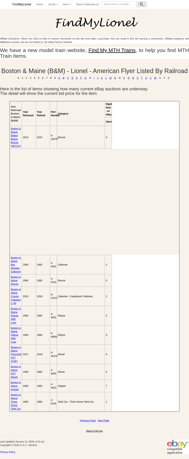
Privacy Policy (7, 452)
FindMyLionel (22, 4)
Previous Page (88, 420)
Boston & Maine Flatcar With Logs (16, 315)
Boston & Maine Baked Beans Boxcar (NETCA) (16, 137)
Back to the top (94, 431)
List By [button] (53, 4)
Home (39, 4)
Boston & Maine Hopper (16, 386)
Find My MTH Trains (112, 50)
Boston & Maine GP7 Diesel (16, 371)
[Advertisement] (30, 202)
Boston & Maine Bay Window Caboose (16, 264)
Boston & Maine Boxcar (16, 280)
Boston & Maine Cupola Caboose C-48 (16, 296)
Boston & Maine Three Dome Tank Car (16, 401)
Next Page (103, 420)
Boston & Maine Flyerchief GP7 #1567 (16, 354)
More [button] (67, 4)
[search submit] (142, 4)
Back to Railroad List (87, 4)
